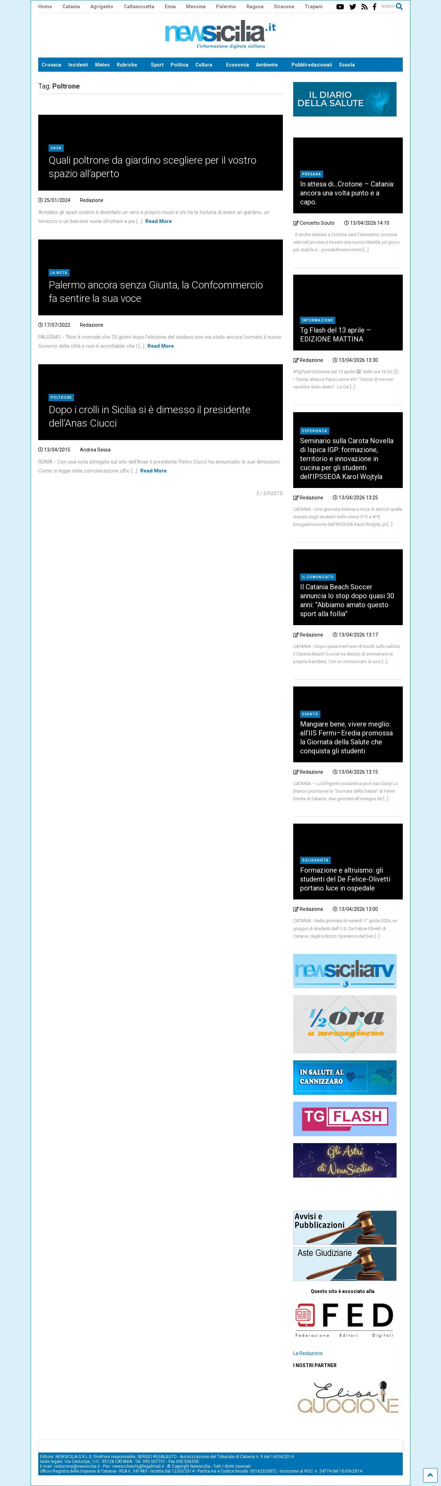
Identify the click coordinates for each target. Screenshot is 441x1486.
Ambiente (267, 65)
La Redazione (308, 1353)
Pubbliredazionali (311, 65)
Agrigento (101, 6)
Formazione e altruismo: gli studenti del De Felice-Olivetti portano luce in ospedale (345, 879)
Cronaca (51, 65)
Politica (179, 65)
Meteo (102, 65)
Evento (310, 714)
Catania (71, 6)
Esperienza (314, 431)
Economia (237, 65)
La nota (59, 273)
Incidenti (78, 65)
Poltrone (61, 397)
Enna (170, 6)
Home (45, 6)
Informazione (317, 320)
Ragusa (255, 6)
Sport (157, 65)
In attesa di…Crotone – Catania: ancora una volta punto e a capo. (347, 193)
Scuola (347, 65)
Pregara (311, 174)
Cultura (203, 65)
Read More (158, 221)
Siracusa (284, 6)
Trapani (313, 6)
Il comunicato (318, 577)
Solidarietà (315, 860)
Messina (196, 6)
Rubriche (127, 65)
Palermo (226, 6)
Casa (56, 148)
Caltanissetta (139, 6)
